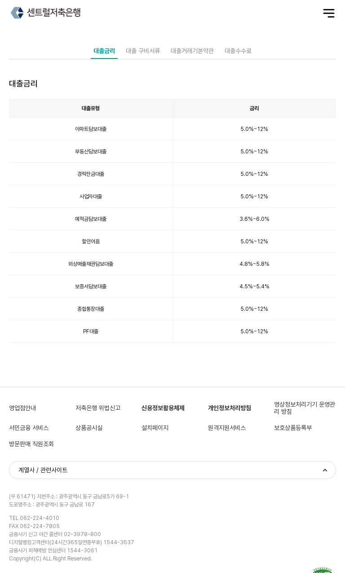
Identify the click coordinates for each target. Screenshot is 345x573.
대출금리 (104, 50)
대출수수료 (238, 50)
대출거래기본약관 (192, 50)
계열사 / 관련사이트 (42, 470)
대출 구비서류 (143, 50)
